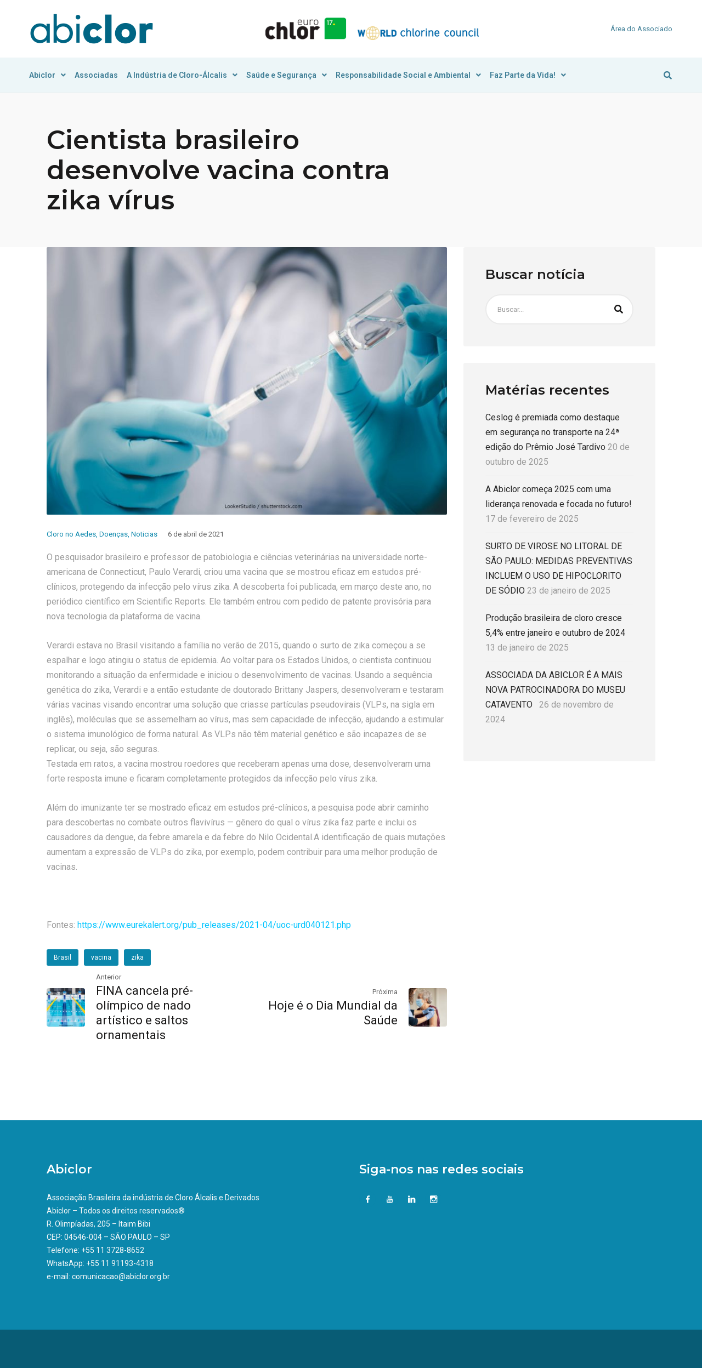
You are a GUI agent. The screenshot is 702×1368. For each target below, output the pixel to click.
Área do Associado (641, 29)
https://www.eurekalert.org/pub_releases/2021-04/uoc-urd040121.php (213, 925)
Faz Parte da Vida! (528, 75)
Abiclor (47, 75)
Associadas (96, 75)
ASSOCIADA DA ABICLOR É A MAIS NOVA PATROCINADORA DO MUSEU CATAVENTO (555, 690)
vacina (101, 957)
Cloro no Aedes (71, 534)
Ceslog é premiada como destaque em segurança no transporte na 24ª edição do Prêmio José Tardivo (552, 432)
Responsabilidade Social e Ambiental (408, 75)
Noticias (144, 534)
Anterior (108, 977)
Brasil (62, 957)
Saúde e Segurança (286, 75)
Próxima (385, 992)
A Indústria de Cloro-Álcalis (182, 75)
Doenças (113, 534)
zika (137, 957)
